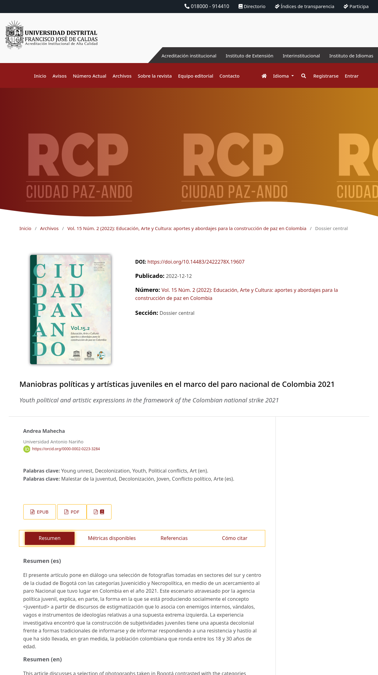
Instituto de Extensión (242, 55)
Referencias (174, 538)
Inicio (40, 76)
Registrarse (326, 76)
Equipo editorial (195, 76)
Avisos (59, 76)
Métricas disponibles (112, 538)
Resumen (50, 538)
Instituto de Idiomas (349, 55)
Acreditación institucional (177, 55)
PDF (74, 512)
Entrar (351, 76)
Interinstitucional (297, 55)
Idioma (281, 76)
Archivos (121, 76)
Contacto (230, 76)
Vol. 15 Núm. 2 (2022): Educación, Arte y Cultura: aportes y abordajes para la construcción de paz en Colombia (186, 228)
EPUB (42, 512)
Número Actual (89, 76)
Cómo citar (235, 538)
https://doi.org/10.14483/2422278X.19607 (196, 261)
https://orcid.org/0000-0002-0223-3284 (66, 448)
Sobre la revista (155, 76)
